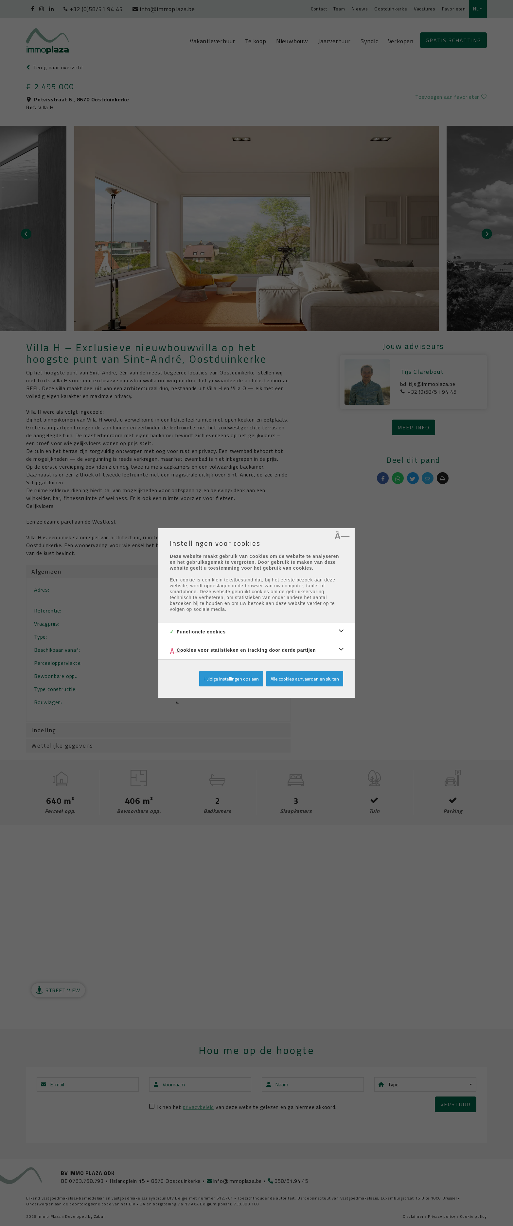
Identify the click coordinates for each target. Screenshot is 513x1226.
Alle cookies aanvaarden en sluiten (305, 678)
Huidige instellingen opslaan (231, 678)
